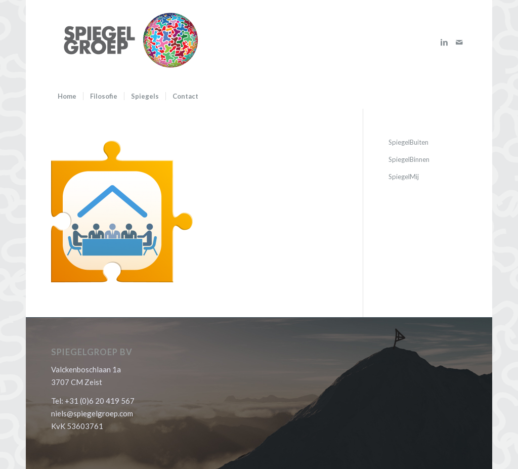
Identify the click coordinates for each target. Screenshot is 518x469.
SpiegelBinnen (408, 159)
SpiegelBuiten (408, 142)
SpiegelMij (403, 177)
